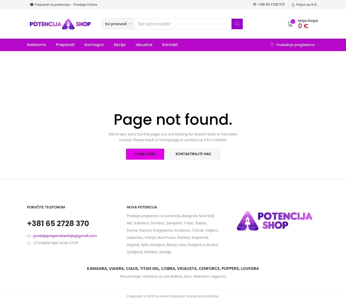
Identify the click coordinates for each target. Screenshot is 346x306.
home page (145, 154)
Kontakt (170, 45)
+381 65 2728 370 (58, 223)
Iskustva (144, 45)
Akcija (120, 45)
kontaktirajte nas (193, 154)
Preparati (65, 45)
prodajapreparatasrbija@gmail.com (65, 235)
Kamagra (94, 45)
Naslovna (36, 45)
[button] (118, 24)
